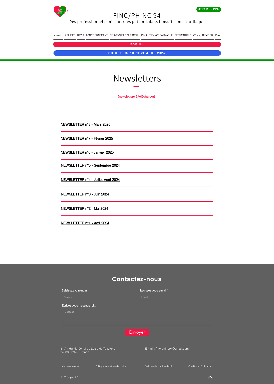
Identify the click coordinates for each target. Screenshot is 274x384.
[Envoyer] (137, 332)
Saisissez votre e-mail (152, 290)
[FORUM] (137, 44)
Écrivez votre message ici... (79, 305)
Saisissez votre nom (74, 290)
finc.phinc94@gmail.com (172, 348)
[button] (70, 35)
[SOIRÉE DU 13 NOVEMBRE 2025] (137, 53)
